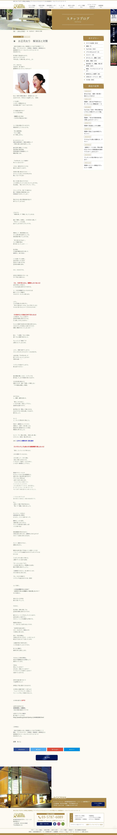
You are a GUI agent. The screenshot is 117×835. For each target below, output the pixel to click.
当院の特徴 (46, 829)
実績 (30, 831)
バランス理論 (38, 829)
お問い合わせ (85, 831)
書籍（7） (88, 45)
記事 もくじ (16, 741)
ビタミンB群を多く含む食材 (24, 440)
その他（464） (90, 74)
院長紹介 (71, 829)
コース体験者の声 (47, 831)
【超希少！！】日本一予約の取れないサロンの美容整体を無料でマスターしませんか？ (93, 140)
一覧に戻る (47, 756)
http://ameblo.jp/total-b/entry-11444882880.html (27, 717)
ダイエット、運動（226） (93, 56)
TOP (14, 31)
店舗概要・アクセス (58, 831)
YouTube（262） (90, 48)
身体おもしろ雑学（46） (92, 69)
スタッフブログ (21, 31)
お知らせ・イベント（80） (93, 71)
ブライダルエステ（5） (92, 51)
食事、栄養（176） (91, 59)
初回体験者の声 (37, 831)
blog (66, 831)
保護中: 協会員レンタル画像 (91, 118)
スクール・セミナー (75, 831)
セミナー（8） (90, 54)
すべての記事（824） (91, 43)
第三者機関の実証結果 (80, 829)
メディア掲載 (63, 829)
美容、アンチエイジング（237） (94, 66)
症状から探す (54, 829)
